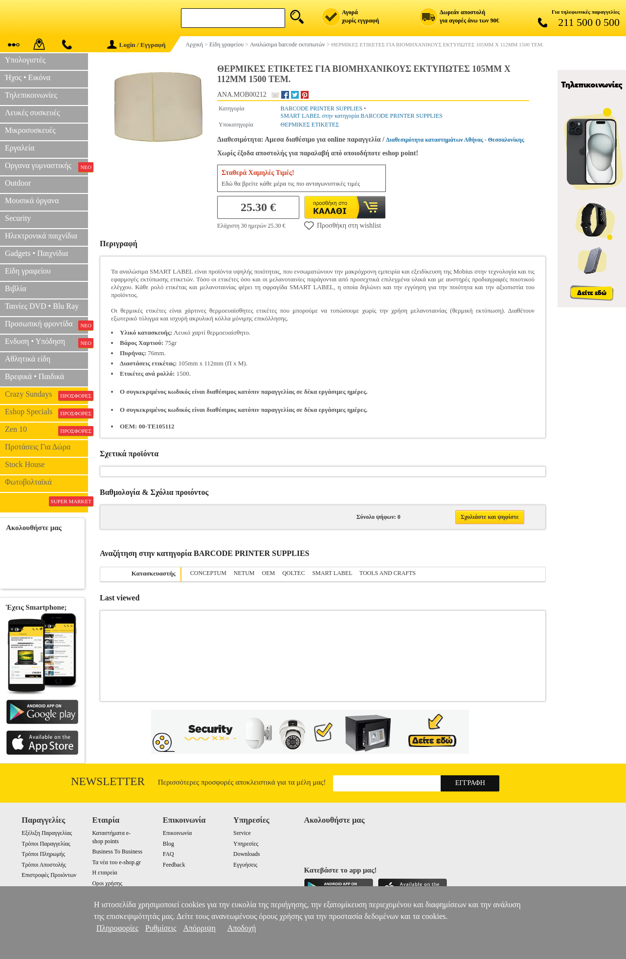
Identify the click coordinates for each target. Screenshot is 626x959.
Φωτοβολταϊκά (28, 482)
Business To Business (117, 851)
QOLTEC (293, 573)
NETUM (244, 573)
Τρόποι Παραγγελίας (46, 843)
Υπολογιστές (25, 60)
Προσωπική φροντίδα (46, 325)
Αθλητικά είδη (27, 359)
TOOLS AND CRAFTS (387, 573)
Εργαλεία (19, 148)
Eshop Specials (46, 412)
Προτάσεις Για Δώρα (37, 447)
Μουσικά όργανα (32, 200)
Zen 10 (46, 430)
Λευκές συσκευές (32, 112)
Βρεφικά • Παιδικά (34, 376)
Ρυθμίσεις (160, 928)
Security (18, 218)
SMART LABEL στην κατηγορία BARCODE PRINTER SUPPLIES (362, 115)
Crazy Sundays (46, 395)
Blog (168, 843)
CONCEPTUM (208, 573)
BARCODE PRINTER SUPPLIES (321, 108)
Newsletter (108, 781)
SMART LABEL (332, 573)
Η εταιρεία (104, 872)
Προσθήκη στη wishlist (342, 225)
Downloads (246, 854)
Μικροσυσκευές (30, 130)
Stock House (25, 464)
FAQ (168, 854)
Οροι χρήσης (107, 883)
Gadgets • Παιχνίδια (36, 253)
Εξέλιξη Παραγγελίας (47, 833)
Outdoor (18, 183)
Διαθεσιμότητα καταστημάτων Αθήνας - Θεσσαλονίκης (455, 139)
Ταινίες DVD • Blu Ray (42, 306)
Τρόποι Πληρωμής (43, 854)
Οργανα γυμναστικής (46, 166)
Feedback (174, 864)
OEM (268, 573)
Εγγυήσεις (245, 864)
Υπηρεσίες (245, 843)
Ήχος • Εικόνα (27, 77)
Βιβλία (15, 288)
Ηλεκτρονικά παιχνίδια (41, 236)
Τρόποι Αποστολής (44, 864)
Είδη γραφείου (28, 271)
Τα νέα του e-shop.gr (116, 862)
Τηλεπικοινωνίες (31, 95)
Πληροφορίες (117, 928)
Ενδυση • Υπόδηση (46, 342)
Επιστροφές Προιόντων (49, 875)
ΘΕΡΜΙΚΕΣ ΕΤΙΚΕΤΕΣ (310, 124)
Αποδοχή (241, 928)
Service (242, 833)
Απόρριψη (199, 928)
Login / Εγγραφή (136, 44)
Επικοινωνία (177, 833)
